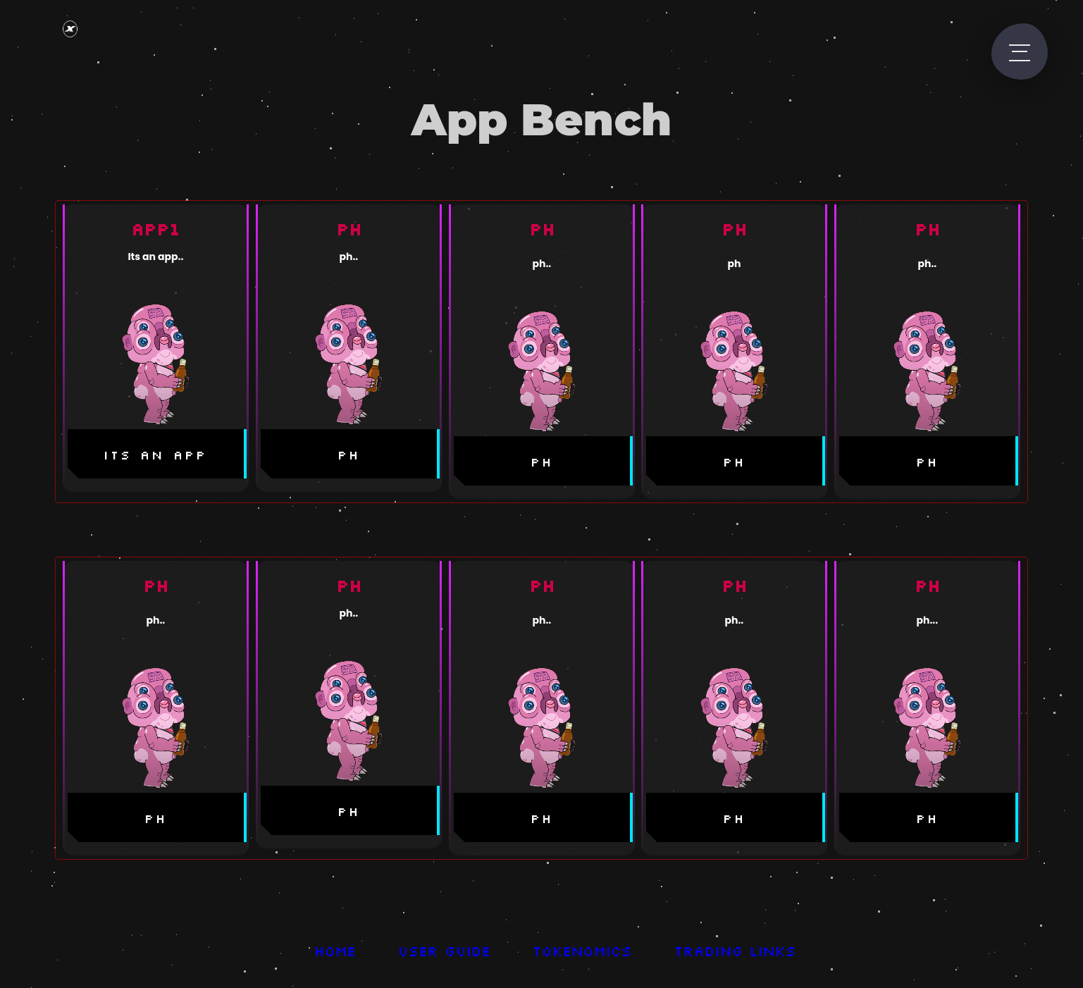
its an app (155, 454)
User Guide (445, 950)
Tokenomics (583, 950)
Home (336, 950)
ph (349, 454)
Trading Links (736, 950)
